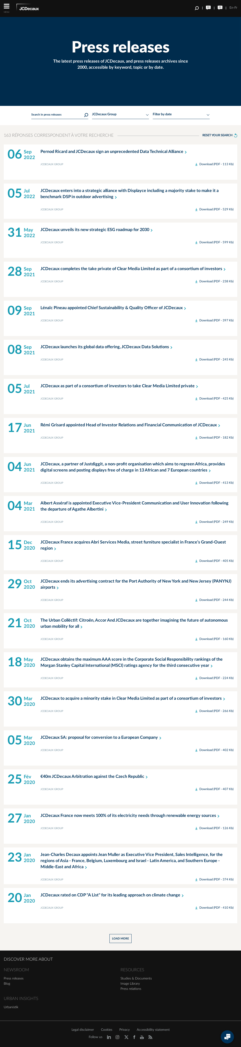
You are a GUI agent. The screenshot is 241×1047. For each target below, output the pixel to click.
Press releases (14, 978)
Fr (235, 7)
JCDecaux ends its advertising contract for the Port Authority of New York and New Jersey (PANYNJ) (135, 585)
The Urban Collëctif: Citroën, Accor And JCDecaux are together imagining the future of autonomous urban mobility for (134, 624)
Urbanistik (11, 1007)
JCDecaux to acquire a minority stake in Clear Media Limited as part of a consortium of (133, 698)
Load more (120, 938)
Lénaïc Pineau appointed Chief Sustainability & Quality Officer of (114, 308)
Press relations (130, 989)
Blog (7, 983)
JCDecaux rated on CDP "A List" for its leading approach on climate (112, 895)
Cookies (106, 1029)
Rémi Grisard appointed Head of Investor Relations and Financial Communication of (131, 425)
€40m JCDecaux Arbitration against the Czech (94, 777)
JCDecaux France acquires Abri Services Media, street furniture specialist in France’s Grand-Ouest (133, 545)
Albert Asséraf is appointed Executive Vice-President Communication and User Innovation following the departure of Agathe (134, 506)
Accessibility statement (153, 1029)
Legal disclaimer (83, 1029)
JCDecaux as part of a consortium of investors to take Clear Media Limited (120, 386)
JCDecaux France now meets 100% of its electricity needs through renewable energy (130, 816)
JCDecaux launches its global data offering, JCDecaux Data (107, 347)
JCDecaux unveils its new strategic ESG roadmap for (97, 230)
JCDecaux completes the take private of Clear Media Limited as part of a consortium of (133, 269)
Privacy (124, 1029)
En (231, 7)
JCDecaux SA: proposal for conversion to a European (101, 738)
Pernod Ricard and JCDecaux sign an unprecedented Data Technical (114, 152)
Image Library (130, 983)
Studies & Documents (136, 978)
